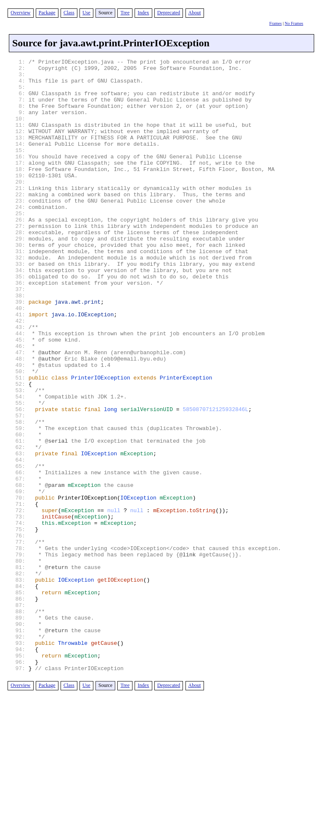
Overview (20, 13)
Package (47, 13)
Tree (125, 13)
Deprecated (168, 13)
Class (69, 13)
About (194, 13)
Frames (275, 23)
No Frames (294, 23)
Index (143, 13)
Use (86, 13)
